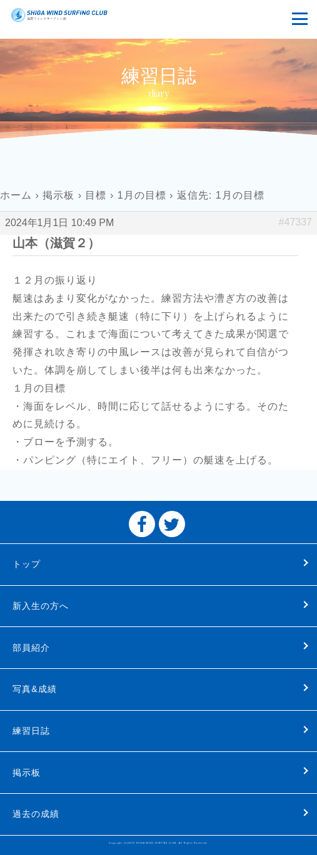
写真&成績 (34, 689)
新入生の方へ (41, 606)
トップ (27, 564)
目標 (95, 195)
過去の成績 (36, 814)
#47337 (295, 222)
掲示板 (58, 195)
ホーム (16, 195)
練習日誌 (31, 731)
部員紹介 (31, 648)
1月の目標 (142, 195)
